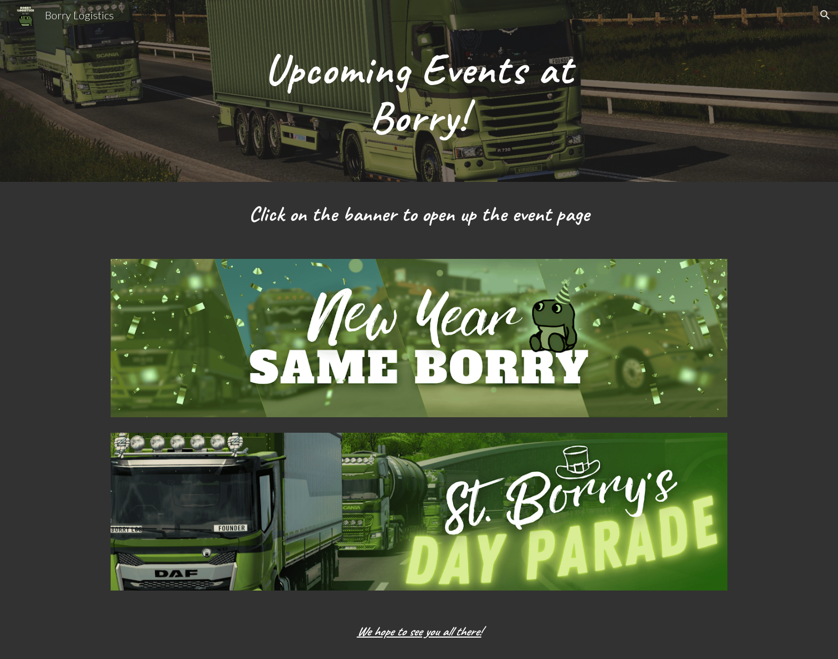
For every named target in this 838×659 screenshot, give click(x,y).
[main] (419, 91)
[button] (825, 15)
